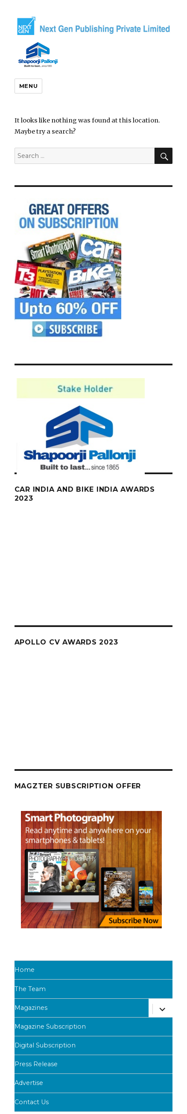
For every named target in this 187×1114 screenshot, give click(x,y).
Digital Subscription (45, 1045)
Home (25, 970)
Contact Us (32, 1102)
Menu (28, 85)
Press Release (36, 1064)
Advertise (29, 1083)
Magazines (31, 1008)
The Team (30, 989)
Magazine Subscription (50, 1026)
